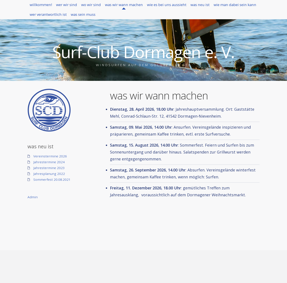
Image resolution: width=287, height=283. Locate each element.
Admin (32, 197)
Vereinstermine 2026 (50, 156)
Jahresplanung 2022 (49, 173)
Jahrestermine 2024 (49, 162)
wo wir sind (106, 6)
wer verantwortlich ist (107, 20)
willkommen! (43, 6)
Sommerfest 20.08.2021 (52, 179)
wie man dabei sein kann (55, 20)
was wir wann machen (146, 6)
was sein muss (150, 20)
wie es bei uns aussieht (196, 6)
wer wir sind (75, 6)
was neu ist (237, 6)
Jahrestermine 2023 (49, 168)
